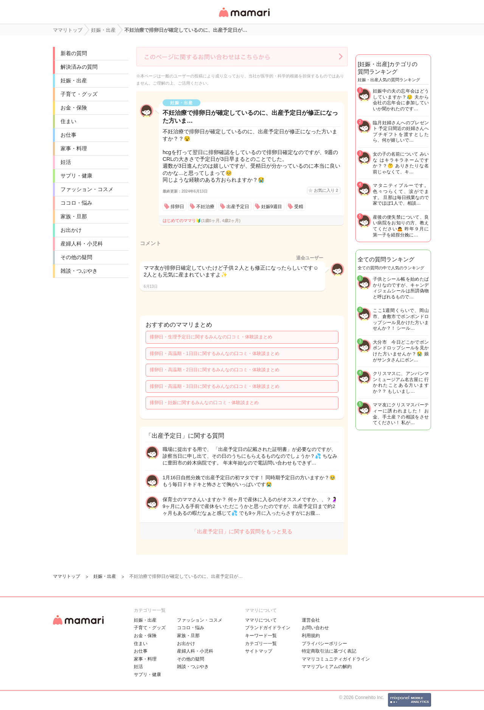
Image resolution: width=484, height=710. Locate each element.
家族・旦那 (73, 216)
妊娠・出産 (73, 80)
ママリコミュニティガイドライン (336, 659)
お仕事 (68, 135)
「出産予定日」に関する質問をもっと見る (242, 531)
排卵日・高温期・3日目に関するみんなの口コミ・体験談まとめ (214, 386)
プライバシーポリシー (324, 643)
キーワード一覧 (261, 635)
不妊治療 (205, 206)
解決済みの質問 (79, 67)
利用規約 (311, 635)
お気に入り (326, 190)
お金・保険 (73, 108)
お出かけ (71, 230)
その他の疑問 (76, 257)
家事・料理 (73, 148)
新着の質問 (73, 53)
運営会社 (311, 620)
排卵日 (177, 206)
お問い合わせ (315, 627)
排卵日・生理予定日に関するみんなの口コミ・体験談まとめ (211, 337)
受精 (298, 206)
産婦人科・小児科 (81, 244)
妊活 (65, 162)
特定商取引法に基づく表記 (329, 651)
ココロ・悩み (76, 203)
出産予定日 (237, 206)
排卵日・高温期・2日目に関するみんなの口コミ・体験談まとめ (214, 369)
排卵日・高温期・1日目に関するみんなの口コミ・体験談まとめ (214, 353)
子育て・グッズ (79, 94)
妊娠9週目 (271, 206)
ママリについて (261, 620)
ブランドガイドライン (267, 627)
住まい (68, 121)
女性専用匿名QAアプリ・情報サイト (244, 17)
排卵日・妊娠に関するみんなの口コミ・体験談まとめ (204, 402)
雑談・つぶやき (79, 271)
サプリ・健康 (76, 176)
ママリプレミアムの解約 (327, 666)
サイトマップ (258, 651)
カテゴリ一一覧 (261, 643)
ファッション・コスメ (86, 189)
